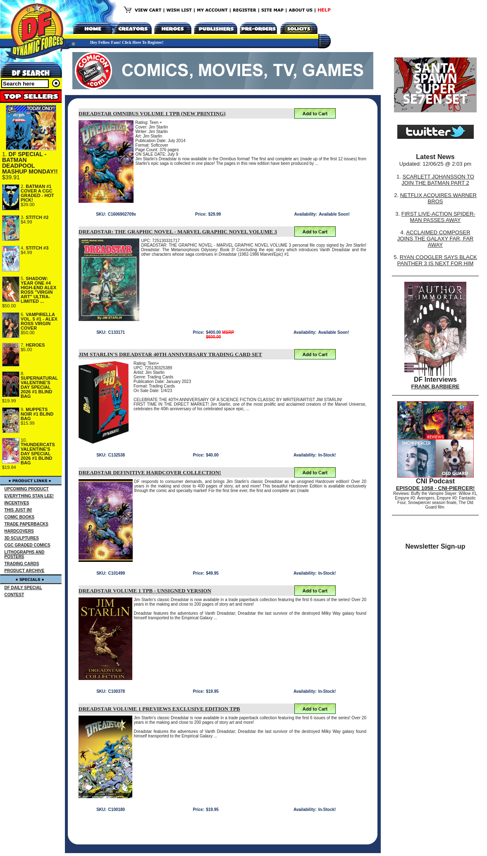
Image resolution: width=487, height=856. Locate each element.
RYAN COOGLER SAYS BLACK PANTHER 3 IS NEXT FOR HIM (437, 260)
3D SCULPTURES (22, 538)
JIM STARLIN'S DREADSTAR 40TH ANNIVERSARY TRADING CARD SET (170, 354)
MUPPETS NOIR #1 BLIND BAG (37, 414)
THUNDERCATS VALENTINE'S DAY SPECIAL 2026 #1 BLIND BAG (38, 453)
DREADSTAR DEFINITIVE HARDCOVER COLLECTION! (150, 472)
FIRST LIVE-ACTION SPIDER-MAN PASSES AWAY (438, 217)
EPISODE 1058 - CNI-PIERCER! (435, 488)
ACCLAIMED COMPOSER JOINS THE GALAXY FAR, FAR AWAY (435, 238)
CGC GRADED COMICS (27, 545)
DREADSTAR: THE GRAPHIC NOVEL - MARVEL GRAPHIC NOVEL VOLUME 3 (178, 231)
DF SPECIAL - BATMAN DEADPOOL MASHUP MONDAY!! (30, 163)
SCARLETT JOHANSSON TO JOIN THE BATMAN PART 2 (437, 180)
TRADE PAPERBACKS (27, 524)
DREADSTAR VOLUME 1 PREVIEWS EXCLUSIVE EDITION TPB (159, 709)
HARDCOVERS (19, 531)
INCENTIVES (17, 503)
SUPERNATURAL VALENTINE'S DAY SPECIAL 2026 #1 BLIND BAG (39, 387)
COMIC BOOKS (20, 517)
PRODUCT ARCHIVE (25, 570)
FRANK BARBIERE (435, 386)
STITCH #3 (37, 247)
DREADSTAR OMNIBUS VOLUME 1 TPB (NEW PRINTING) (152, 113)
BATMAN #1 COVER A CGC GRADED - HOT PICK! (37, 193)
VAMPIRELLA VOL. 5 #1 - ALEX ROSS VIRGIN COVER (39, 321)
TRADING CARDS (22, 563)
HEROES (35, 344)
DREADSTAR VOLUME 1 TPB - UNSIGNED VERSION (145, 590)
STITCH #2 (37, 217)
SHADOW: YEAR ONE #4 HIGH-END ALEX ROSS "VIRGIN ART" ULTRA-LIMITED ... (38, 290)
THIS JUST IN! (18, 510)
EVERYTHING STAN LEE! (29, 496)
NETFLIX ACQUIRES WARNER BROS (438, 198)
